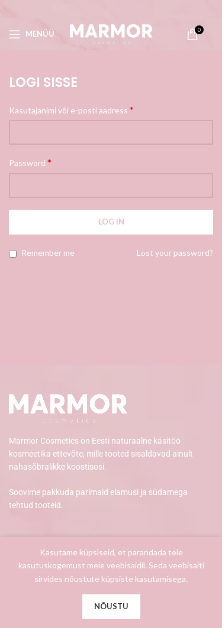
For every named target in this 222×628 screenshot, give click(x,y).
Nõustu (111, 606)
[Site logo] (111, 33)
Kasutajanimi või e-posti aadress (71, 109)
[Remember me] (13, 254)
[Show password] (200, 185)
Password (30, 162)
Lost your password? (175, 253)
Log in (111, 221)
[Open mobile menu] (31, 34)
